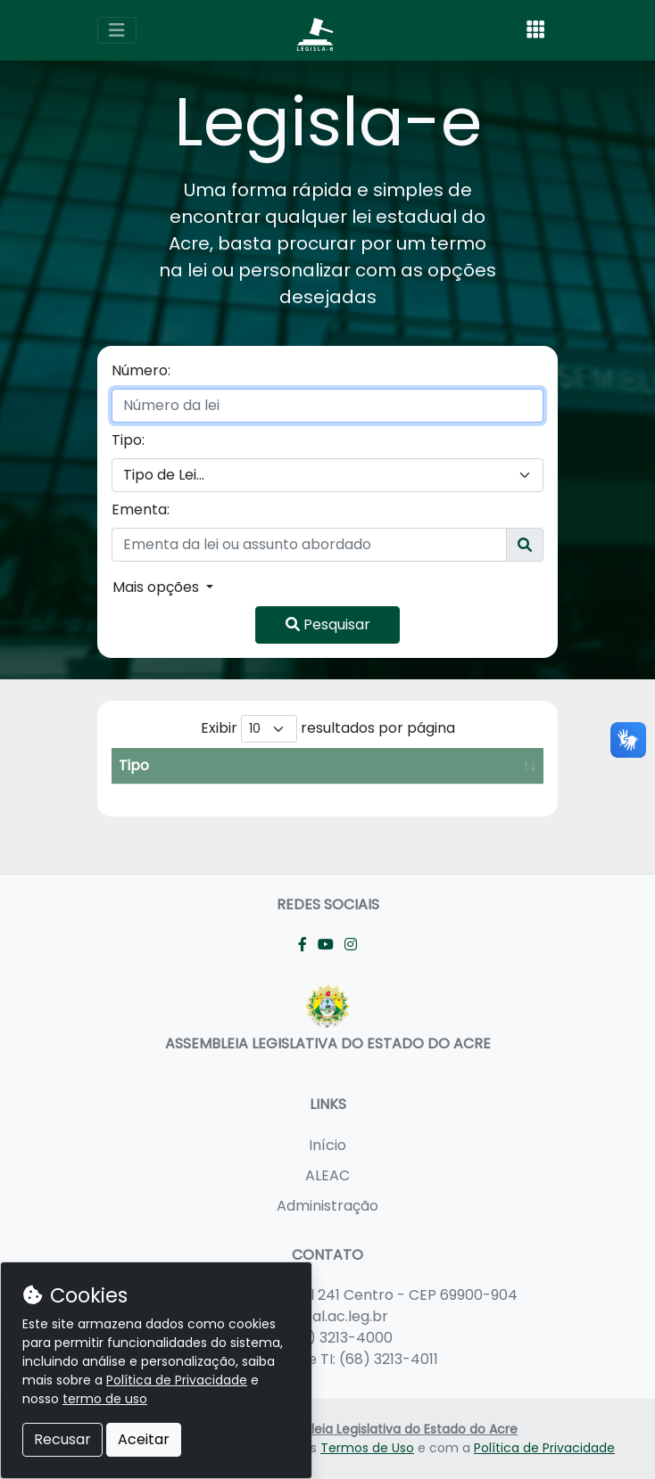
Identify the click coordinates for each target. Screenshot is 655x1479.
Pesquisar (328, 624)
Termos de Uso (367, 1448)
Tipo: (128, 440)
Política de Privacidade (544, 1448)
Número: (141, 370)
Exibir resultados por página (328, 729)
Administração (327, 1206)
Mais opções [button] (157, 587)
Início (327, 1145)
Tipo (134, 786)
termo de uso (104, 1399)
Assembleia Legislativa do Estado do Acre (389, 1429)
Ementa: (141, 509)
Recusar (62, 1439)
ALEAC (327, 1175)
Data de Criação (371, 776)
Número (211, 786)
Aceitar (144, 1439)
